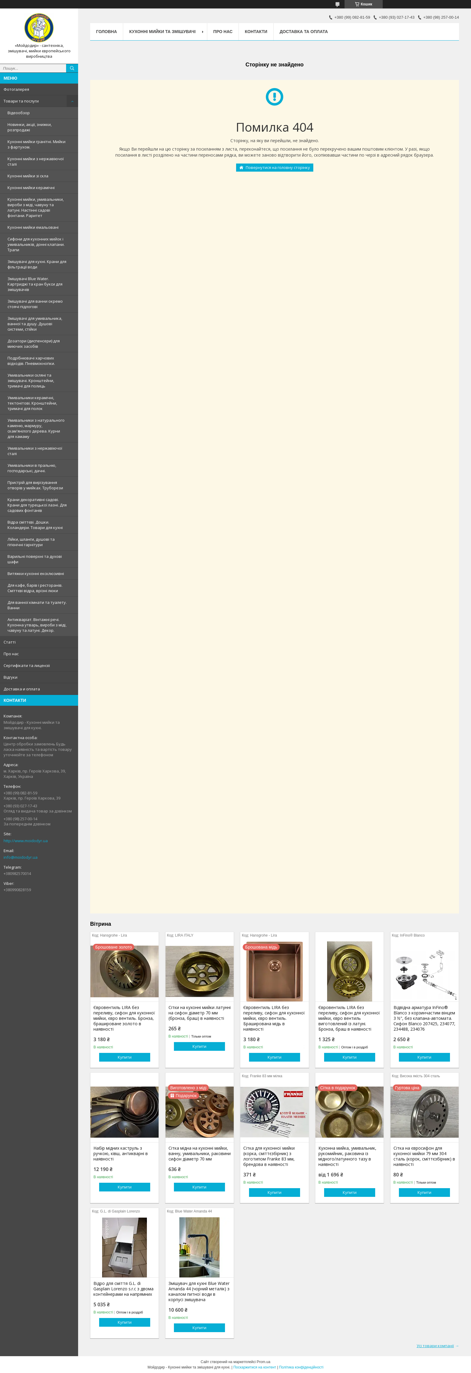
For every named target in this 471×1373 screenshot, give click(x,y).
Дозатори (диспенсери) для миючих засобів (34, 343)
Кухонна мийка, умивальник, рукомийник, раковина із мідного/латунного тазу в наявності (347, 1156)
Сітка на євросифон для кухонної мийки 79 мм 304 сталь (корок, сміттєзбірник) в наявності (424, 1156)
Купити (125, 1057)
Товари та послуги (21, 101)
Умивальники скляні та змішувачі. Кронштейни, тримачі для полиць (31, 380)
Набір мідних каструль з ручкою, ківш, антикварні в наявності (120, 1153)
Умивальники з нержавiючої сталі (35, 450)
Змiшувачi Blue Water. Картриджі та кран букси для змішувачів (35, 284)
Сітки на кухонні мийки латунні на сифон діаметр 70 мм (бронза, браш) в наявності (200, 1013)
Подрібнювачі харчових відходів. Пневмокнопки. (31, 360)
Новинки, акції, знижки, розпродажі (30, 127)
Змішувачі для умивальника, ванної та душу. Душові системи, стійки (35, 324)
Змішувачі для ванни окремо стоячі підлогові (35, 303)
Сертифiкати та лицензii (27, 665)
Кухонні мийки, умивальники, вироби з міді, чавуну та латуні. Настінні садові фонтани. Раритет (36, 207)
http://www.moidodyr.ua (26, 840)
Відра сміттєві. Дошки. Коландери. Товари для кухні (35, 524)
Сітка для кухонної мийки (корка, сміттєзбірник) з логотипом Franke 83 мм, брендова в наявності (269, 1156)
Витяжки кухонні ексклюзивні (36, 573)
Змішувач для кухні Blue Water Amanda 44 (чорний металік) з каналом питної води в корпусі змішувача (199, 1291)
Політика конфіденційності (301, 1367)
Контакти (256, 31)
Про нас (11, 653)
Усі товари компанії (435, 1345)
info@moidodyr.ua (21, 857)
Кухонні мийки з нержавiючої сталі (36, 161)
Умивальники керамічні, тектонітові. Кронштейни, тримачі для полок (32, 403)
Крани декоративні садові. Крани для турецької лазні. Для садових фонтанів (37, 505)
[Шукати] (72, 68)
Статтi (10, 642)
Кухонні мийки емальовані (33, 227)
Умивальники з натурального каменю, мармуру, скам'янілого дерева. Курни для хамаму (36, 428)
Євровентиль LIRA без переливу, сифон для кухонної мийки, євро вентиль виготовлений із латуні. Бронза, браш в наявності (349, 1018)
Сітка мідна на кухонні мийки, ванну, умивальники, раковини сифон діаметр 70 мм (200, 1153)
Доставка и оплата (22, 689)
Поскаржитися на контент (254, 1367)
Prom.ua (263, 1362)
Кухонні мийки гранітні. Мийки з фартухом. (36, 144)
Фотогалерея (16, 89)
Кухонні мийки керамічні (31, 187)
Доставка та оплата (304, 31)
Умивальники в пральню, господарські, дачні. (32, 468)
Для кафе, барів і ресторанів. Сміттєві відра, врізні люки (35, 588)
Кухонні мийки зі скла (28, 176)
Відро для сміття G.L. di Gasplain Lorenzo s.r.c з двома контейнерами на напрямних (123, 1289)
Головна (106, 31)
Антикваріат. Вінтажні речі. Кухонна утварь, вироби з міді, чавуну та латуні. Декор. (37, 625)
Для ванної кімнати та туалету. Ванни (37, 605)
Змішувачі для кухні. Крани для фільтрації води (37, 264)
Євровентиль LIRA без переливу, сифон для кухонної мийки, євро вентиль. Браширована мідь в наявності (274, 1018)
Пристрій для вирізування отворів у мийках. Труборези (35, 485)
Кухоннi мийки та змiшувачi (162, 31)
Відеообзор (19, 112)
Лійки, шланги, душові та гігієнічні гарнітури (31, 542)
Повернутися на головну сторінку (278, 167)
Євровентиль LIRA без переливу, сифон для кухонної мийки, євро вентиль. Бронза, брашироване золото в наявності (124, 1018)
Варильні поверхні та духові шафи (35, 559)
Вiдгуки (10, 677)
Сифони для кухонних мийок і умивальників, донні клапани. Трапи (36, 244)
